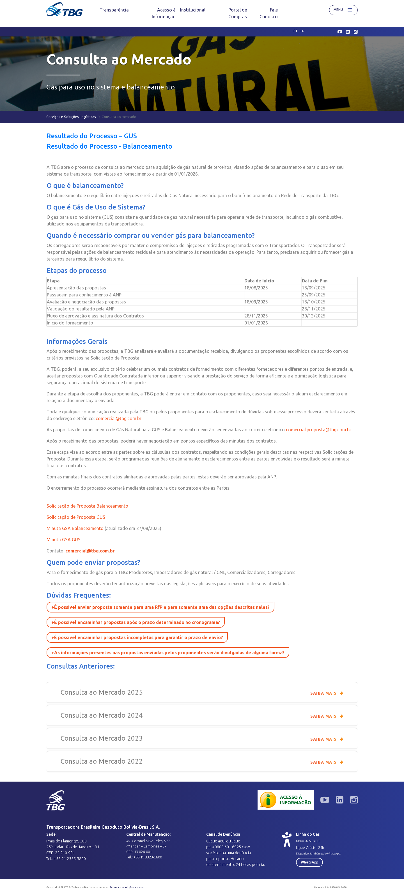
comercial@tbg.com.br (118, 418)
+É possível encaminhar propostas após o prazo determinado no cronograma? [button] (135, 622)
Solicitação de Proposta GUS (76, 517)
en (302, 31)
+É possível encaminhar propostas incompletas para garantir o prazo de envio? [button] (137, 637)
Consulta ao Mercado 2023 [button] (202, 738)
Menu (343, 10)
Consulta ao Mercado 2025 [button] (202, 692)
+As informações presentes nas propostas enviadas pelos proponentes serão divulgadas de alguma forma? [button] (167, 652)
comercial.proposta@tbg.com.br (318, 429)
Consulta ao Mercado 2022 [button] (202, 761)
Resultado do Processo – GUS (92, 136)
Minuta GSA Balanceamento (75, 528)
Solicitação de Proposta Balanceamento (88, 505)
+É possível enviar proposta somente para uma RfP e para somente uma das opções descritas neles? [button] (160, 607)
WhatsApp (309, 862)
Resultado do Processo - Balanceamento (109, 146)
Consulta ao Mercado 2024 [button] (202, 715)
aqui (221, 841)
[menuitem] (114, 9)
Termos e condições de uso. (127, 887)
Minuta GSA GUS (64, 539)
